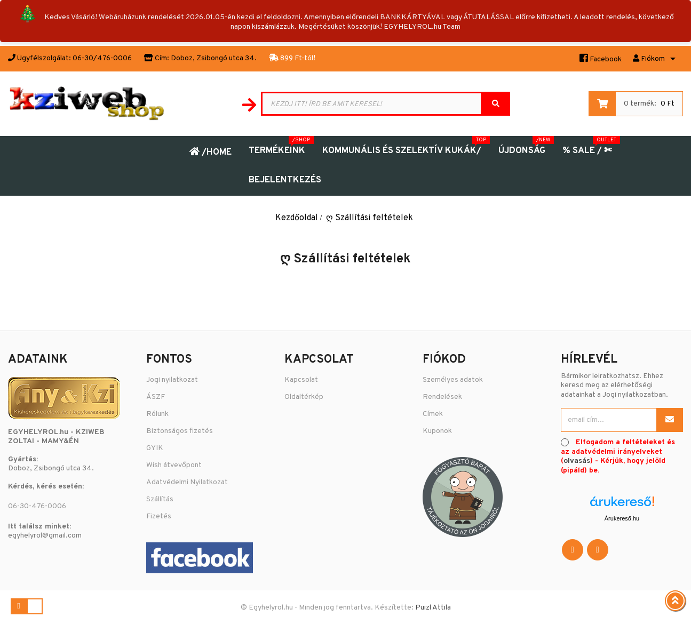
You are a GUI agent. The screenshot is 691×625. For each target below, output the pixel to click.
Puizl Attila (433, 607)
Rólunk (157, 414)
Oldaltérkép (303, 397)
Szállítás (159, 499)
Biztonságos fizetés (179, 431)
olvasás (576, 461)
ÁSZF (155, 397)
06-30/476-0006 (102, 58)
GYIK (154, 448)
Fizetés (158, 516)
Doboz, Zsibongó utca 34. (214, 58)
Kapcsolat (301, 379)
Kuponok (437, 431)
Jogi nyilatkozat (172, 379)
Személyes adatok (453, 379)
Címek (433, 414)
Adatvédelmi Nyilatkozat (187, 482)
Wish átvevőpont (174, 465)
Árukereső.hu (622, 518)
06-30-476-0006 (37, 506)
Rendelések (442, 397)
